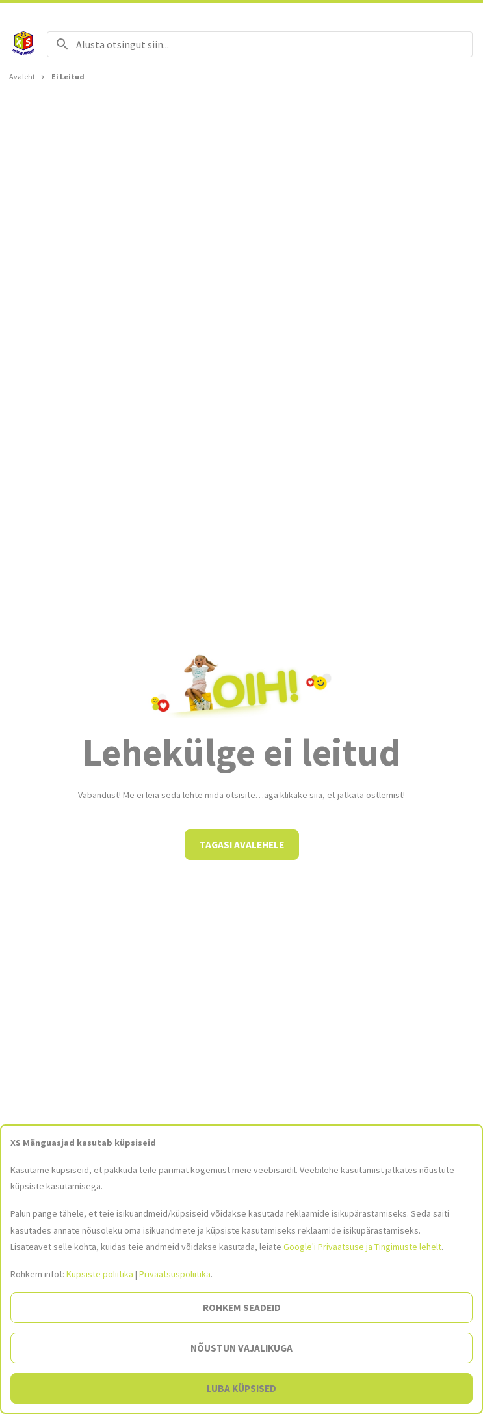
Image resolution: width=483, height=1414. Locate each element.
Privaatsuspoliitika (175, 1274)
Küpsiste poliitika (99, 1274)
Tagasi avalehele (242, 845)
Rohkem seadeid (242, 1307)
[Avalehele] (23, 44)
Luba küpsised (241, 1388)
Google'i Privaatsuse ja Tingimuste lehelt (362, 1247)
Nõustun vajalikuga (241, 1348)
